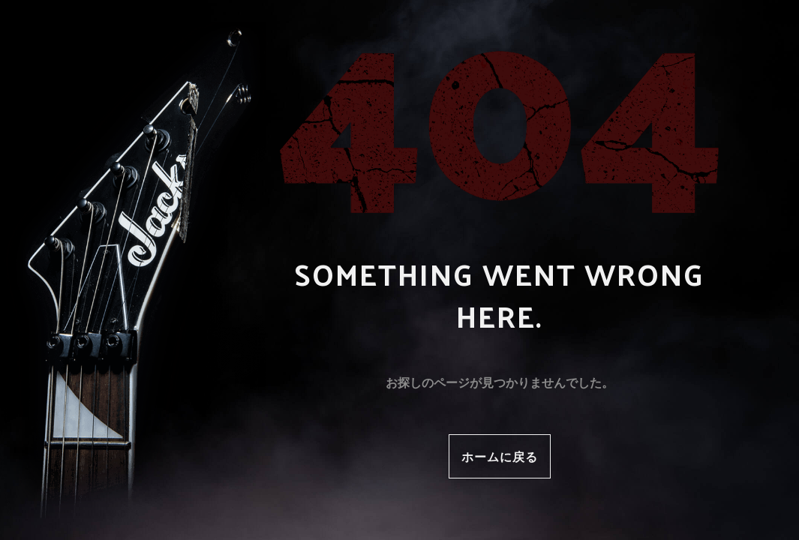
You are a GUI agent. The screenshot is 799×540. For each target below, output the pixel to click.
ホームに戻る (499, 456)
